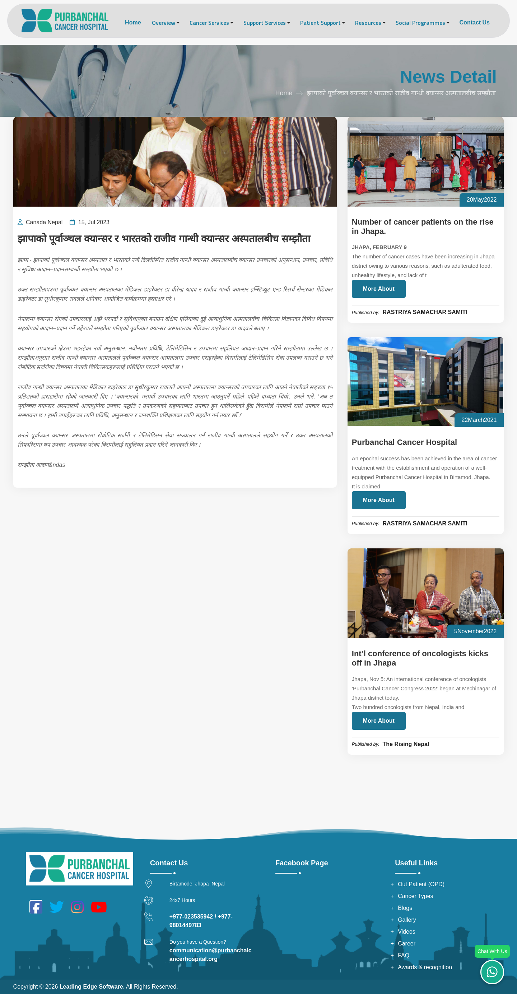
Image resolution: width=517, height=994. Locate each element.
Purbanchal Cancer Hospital (404, 442)
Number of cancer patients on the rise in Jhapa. (423, 226)
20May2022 (482, 200)
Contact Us (475, 22)
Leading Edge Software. (92, 987)
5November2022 (475, 631)
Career (406, 943)
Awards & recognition (425, 967)
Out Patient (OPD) (421, 884)
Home (133, 22)
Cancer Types (415, 896)
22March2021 (479, 420)
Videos (406, 932)
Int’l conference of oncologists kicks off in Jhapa (420, 658)
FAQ (403, 955)
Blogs (405, 908)
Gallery (407, 920)
